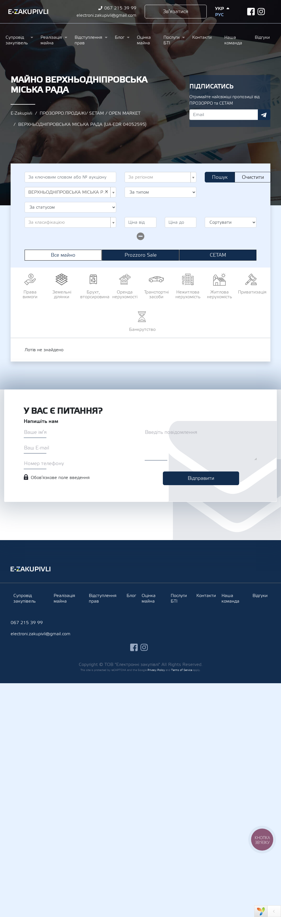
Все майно (63, 255)
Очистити (253, 177)
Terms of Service (181, 670)
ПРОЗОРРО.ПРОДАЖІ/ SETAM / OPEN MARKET (90, 113)
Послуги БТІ (171, 40)
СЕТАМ (218, 255)
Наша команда (233, 40)
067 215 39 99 (120, 8)
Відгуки (262, 37)
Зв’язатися (175, 11)
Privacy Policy (156, 670)
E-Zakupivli (21, 113)
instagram (261, 11)
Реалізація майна (51, 40)
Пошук (220, 177)
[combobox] (160, 177)
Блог (119, 37)
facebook (251, 11)
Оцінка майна (144, 40)
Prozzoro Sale (141, 255)
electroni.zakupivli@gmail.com (106, 15)
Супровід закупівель (17, 40)
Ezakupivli (28, 11)
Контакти (202, 37)
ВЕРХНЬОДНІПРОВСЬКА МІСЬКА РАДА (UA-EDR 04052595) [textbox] (68, 192)
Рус (219, 15)
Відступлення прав (88, 40)
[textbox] (158, 177)
